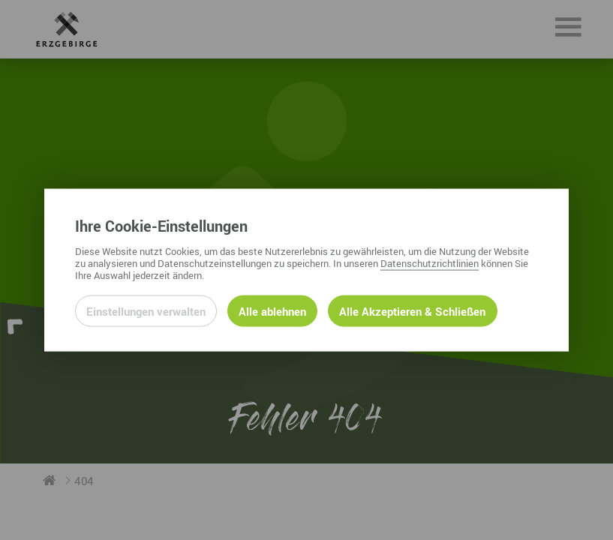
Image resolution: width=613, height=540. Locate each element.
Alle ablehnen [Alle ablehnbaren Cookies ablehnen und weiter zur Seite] (272, 310)
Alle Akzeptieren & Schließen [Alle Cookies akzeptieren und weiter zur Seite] (412, 310)
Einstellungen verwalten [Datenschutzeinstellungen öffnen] (146, 310)
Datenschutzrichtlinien (429, 262)
